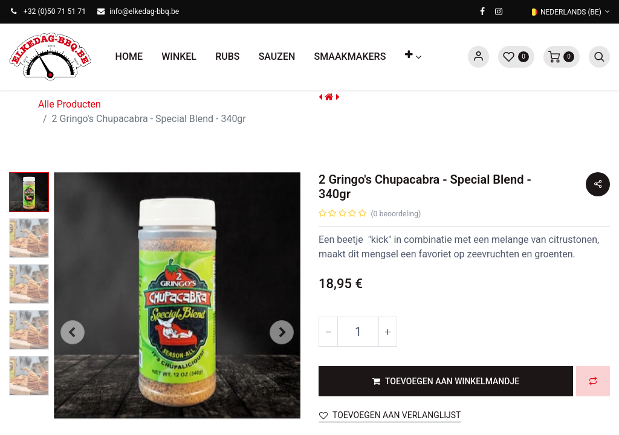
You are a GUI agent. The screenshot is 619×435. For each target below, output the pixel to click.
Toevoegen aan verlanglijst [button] (390, 415)
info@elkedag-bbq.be (144, 11)
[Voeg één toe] (387, 331)
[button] (413, 57)
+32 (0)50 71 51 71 (55, 11)
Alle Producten (69, 104)
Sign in (478, 57)
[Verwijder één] (328, 331)
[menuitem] (129, 57)
